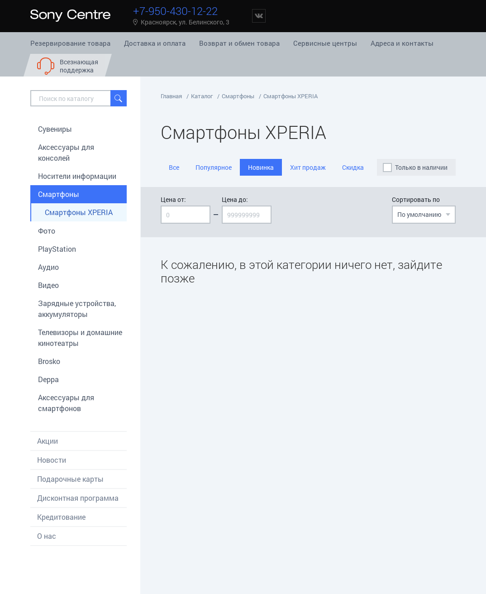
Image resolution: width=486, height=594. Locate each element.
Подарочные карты (70, 479)
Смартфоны (58, 194)
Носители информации (77, 176)
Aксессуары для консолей (66, 152)
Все (174, 167)
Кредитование (61, 517)
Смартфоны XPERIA (79, 212)
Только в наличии (421, 167)
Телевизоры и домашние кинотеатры (80, 337)
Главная (171, 96)
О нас (46, 536)
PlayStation (57, 249)
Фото (46, 230)
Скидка (353, 167)
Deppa (48, 379)
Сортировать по (416, 199)
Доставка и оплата (155, 43)
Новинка (261, 167)
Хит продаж (308, 167)
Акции (47, 441)
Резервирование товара (70, 43)
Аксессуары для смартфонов (66, 403)
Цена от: (173, 199)
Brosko (49, 361)
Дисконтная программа (78, 498)
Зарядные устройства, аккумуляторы (77, 308)
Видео (48, 285)
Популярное (213, 167)
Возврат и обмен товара (239, 43)
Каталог (202, 96)
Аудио (48, 267)
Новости (51, 460)
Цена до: (235, 199)
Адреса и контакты (402, 43)
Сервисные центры (325, 43)
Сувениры (55, 129)
